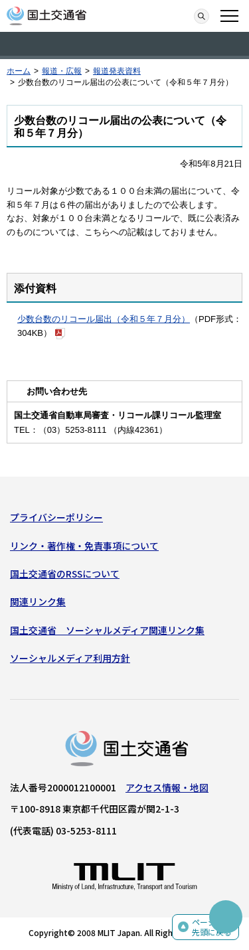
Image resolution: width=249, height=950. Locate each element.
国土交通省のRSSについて (65, 573)
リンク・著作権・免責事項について (84, 545)
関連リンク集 (38, 601)
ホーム (19, 71)
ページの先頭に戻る (212, 927)
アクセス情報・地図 (166, 787)
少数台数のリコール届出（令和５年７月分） (103, 319)
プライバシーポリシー (56, 517)
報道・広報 (62, 71)
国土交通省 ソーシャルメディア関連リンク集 (107, 630)
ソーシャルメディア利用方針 (70, 658)
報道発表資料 (117, 71)
